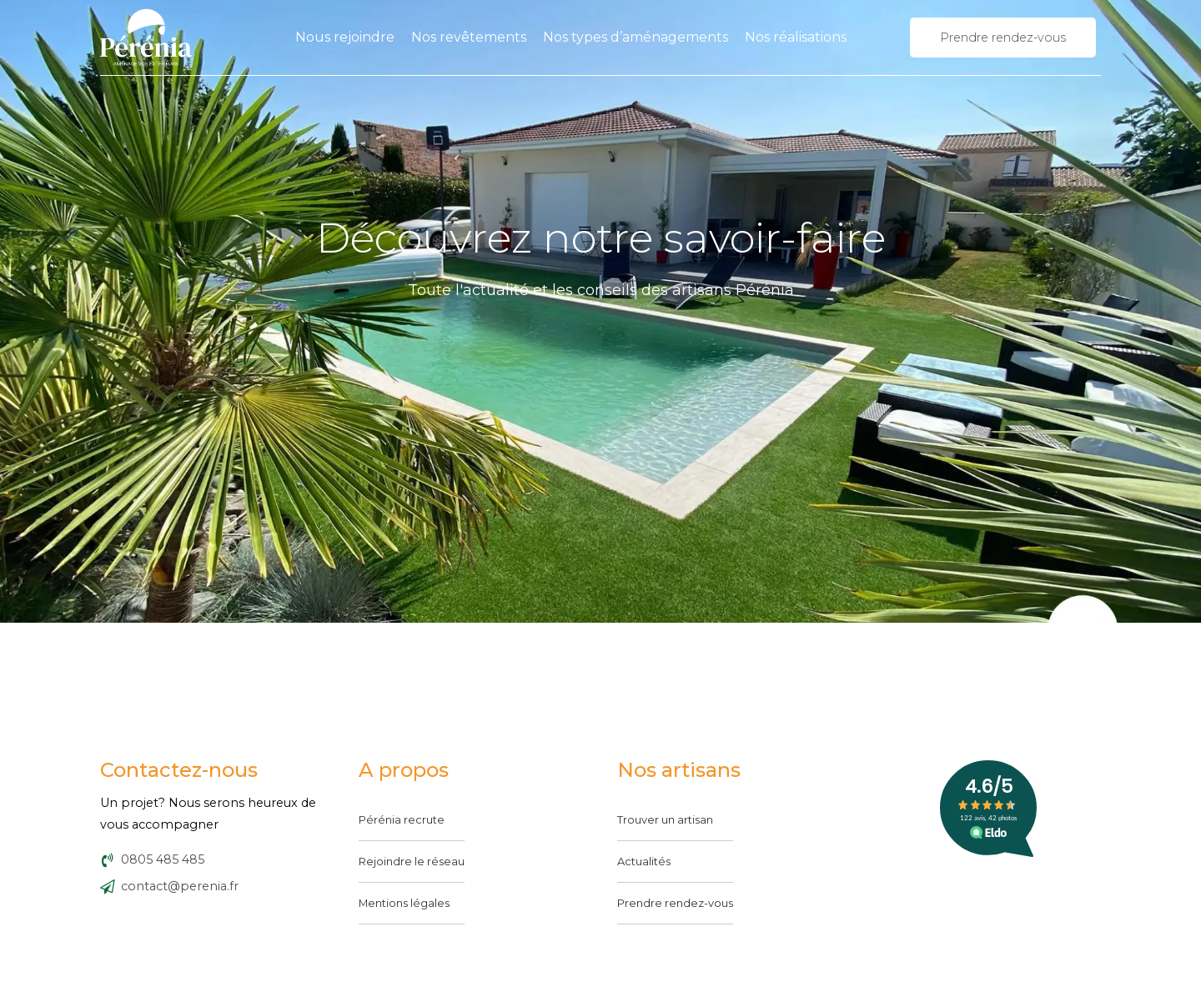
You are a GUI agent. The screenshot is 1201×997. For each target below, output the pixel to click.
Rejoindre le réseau (412, 861)
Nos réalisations (796, 37)
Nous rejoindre (344, 37)
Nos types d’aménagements (635, 37)
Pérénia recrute (402, 819)
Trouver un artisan (665, 819)
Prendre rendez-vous (675, 902)
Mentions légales (404, 902)
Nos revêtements (468, 37)
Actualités (644, 861)
